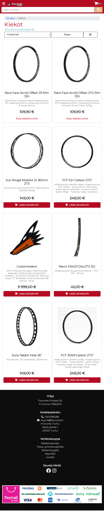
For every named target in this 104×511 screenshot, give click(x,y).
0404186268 (52, 416)
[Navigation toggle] (3, 4)
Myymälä (50, 453)
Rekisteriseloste (50, 443)
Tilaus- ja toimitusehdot (50, 446)
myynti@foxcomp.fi (52, 420)
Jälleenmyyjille (50, 450)
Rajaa (67, 34)
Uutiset (50, 457)
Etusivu (10, 18)
